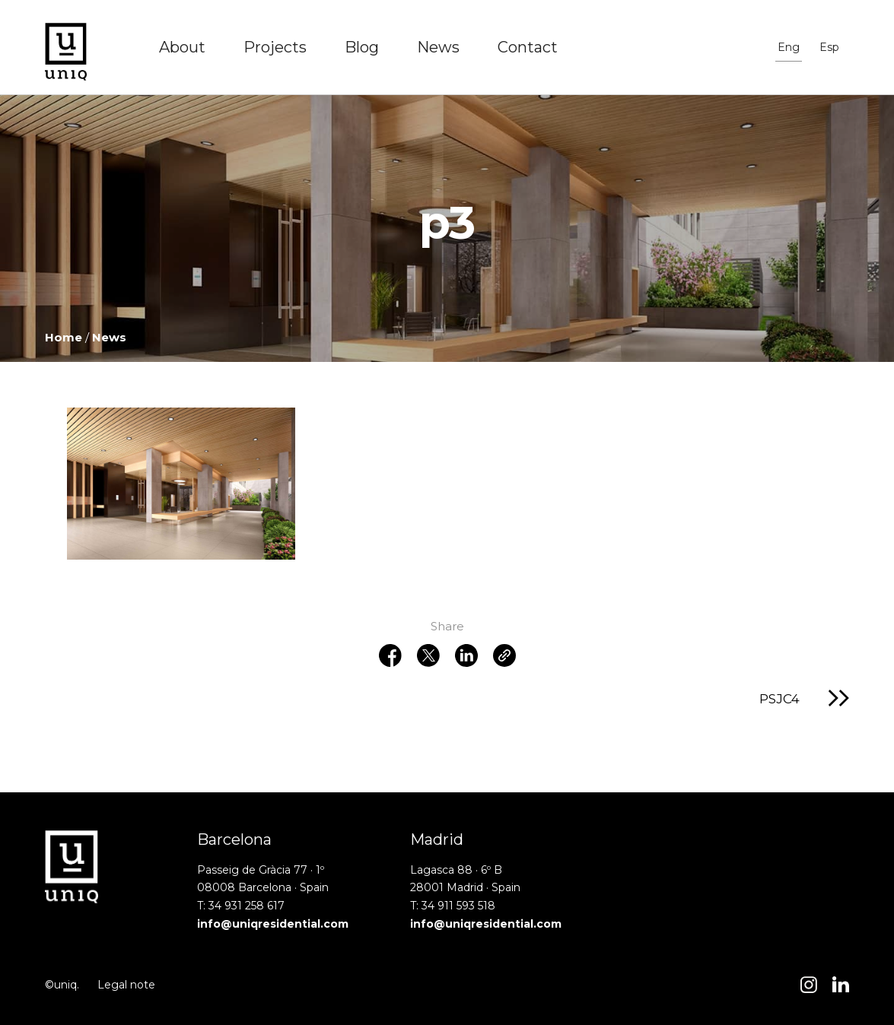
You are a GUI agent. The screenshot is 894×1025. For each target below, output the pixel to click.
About (182, 47)
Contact (528, 47)
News (438, 47)
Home (63, 337)
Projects (275, 47)
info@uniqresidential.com (272, 924)
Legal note (126, 985)
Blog (362, 47)
